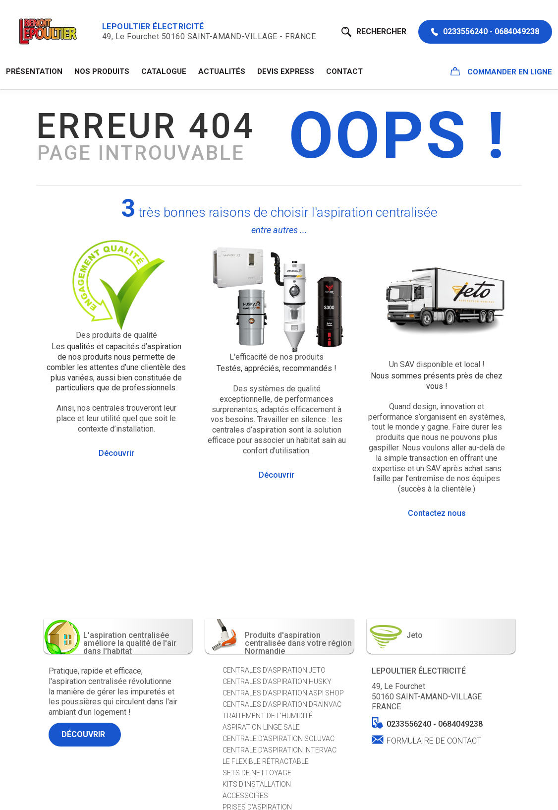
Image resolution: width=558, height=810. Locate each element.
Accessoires (245, 796)
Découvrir (116, 453)
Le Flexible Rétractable (266, 761)
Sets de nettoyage (257, 773)
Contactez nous (437, 513)
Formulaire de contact (434, 740)
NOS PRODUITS (101, 71)
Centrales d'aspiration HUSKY (277, 681)
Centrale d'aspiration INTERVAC (279, 750)
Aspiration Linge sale (261, 727)
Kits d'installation (257, 784)
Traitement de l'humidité (268, 716)
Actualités (221, 71)
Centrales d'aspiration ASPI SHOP (283, 693)
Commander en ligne (501, 71)
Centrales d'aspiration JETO (274, 670)
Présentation (34, 71)
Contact (344, 71)
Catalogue (163, 71)
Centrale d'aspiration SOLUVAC (279, 739)
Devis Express (285, 71)
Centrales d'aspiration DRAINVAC (282, 704)
